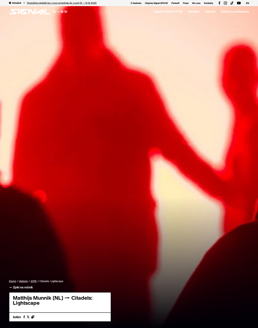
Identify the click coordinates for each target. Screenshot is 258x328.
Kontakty (208, 3)
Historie (210, 11)
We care (196, 3)
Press (185, 3)
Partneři (175, 3)
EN (247, 3)
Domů (12, 281)
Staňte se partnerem (235, 11)
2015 (34, 281)
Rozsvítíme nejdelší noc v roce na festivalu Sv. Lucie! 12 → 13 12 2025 (62, 3)
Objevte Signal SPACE (156, 3)
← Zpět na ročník (21, 287)
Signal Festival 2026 (168, 11)
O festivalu (136, 3)
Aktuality (194, 11)
